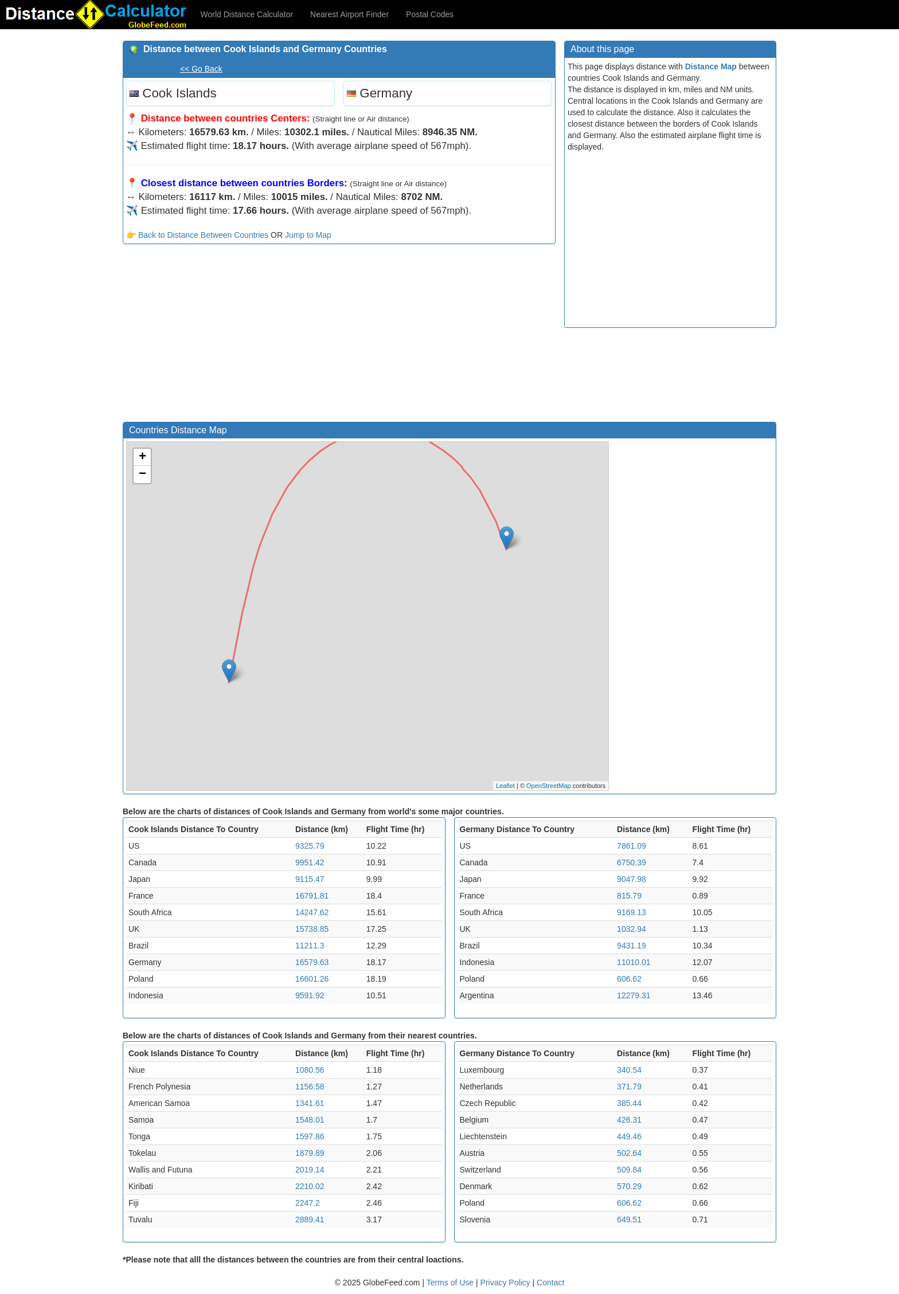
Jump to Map (308, 235)
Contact (550, 1282)
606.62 (629, 978)
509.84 (629, 1169)
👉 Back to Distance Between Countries (197, 235)
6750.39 (631, 862)
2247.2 (307, 1202)
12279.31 (633, 995)
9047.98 (631, 879)
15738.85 (312, 929)
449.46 (629, 1136)
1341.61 (310, 1103)
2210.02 (310, 1186)
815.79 (629, 895)
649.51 (629, 1219)
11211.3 (310, 945)
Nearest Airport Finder (349, 14)
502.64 (629, 1153)
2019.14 (310, 1169)
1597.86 (310, 1136)
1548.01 (310, 1119)
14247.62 (312, 912)
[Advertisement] (339, 336)
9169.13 (631, 912)
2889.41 (310, 1219)
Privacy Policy (506, 1282)
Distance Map (711, 66)
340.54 (629, 1070)
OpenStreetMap (548, 785)
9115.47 (310, 879)
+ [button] (142, 457)
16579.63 (312, 962)
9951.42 (310, 862)
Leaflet (505, 785)
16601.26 (312, 978)
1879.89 (310, 1153)
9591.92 (310, 995)
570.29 (629, 1186)
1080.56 (310, 1070)
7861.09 (631, 845)
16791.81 (312, 895)
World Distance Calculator (247, 14)
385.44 (629, 1103)
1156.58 (310, 1086)
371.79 (629, 1086)
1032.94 (631, 929)
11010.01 (633, 962)
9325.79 (310, 845)
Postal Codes (430, 14)
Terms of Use (451, 1282)
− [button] (142, 474)
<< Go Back (201, 68)
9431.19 (631, 945)
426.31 (629, 1119)
